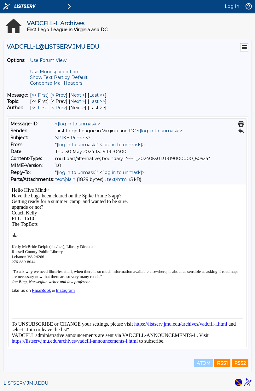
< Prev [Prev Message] (59, 95)
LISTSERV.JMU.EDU (25, 383)
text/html (117, 179)
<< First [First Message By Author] (39, 108)
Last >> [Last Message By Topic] (97, 101)
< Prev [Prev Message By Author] (59, 108)
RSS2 (240, 363)
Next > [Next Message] (77, 95)
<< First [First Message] (39, 95)
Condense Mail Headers (56, 83)
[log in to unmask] (78, 124)
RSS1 (222, 363)
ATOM (204, 363)
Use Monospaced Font (55, 72)
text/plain (65, 179)
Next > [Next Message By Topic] (77, 101)
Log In (232, 6)
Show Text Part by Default (59, 77)
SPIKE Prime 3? (72, 138)
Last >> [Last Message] (97, 95)
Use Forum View (48, 60)
